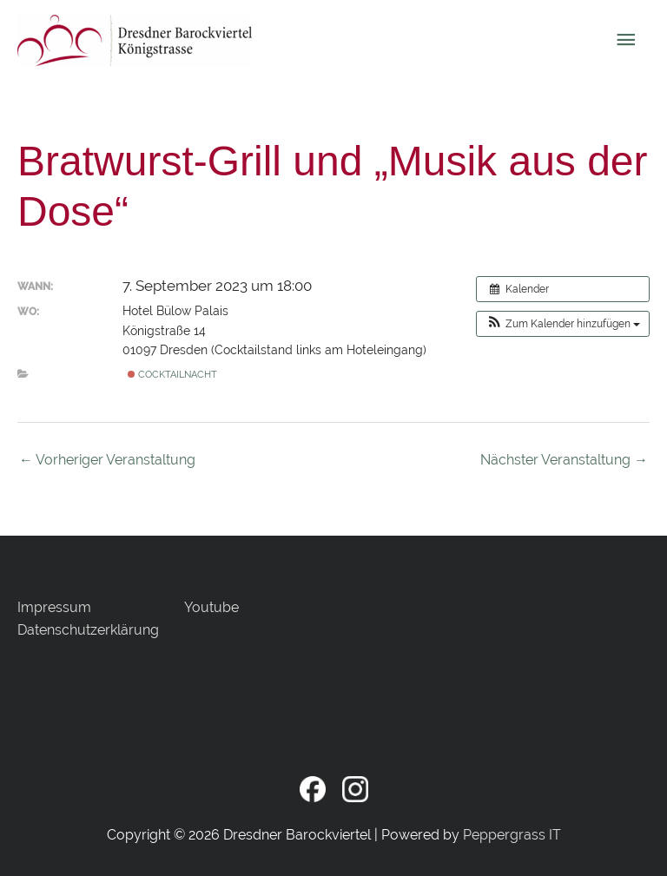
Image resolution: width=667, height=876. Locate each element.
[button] (563, 324)
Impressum (54, 607)
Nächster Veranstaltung (564, 459)
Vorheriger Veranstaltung (107, 459)
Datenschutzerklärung (88, 630)
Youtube (211, 607)
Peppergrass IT (512, 835)
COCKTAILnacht (172, 374)
